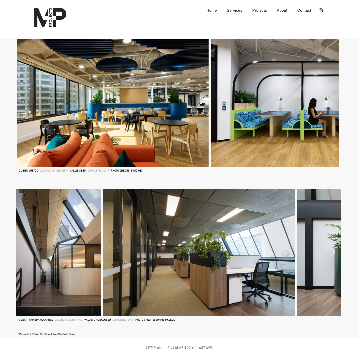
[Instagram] (321, 10)
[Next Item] (331, 103)
